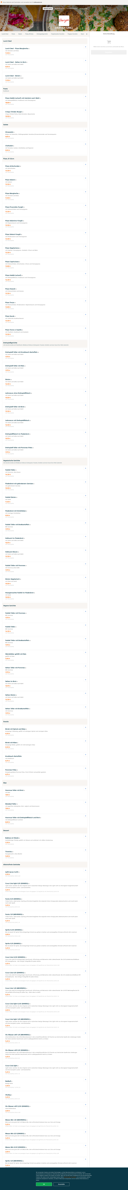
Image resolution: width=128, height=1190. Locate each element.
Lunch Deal (5, 34)
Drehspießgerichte (42, 34)
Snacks (83, 34)
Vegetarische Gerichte (57, 34)
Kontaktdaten (72, 8)
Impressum (83, 8)
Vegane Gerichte (73, 34)
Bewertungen (60, 8)
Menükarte (48, 8)
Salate (20, 34)
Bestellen (108, 52)
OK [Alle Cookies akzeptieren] (44, 1184)
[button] (87, 34)
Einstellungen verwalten (70, 1177)
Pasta (13, 34)
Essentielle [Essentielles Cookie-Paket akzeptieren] (61, 1184)
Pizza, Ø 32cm (29, 34)
